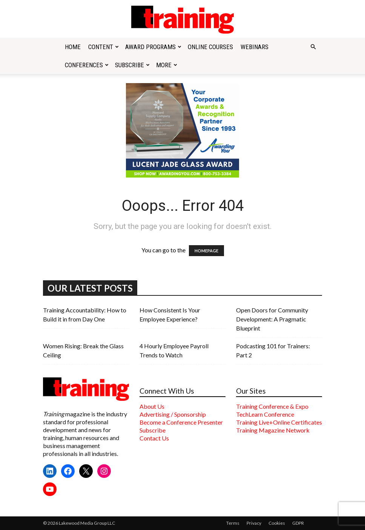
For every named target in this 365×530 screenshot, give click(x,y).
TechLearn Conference (265, 414)
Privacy (254, 523)
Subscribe (132, 65)
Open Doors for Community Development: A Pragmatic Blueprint (272, 319)
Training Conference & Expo (272, 406)
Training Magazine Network (273, 430)
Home (73, 47)
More (166, 65)
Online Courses (210, 47)
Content (103, 47)
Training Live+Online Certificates (279, 422)
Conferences (87, 65)
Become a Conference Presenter (181, 422)
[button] (313, 47)
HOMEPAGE (206, 250)
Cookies (276, 523)
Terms (232, 523)
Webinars (254, 47)
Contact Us (154, 438)
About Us (152, 406)
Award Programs (153, 47)
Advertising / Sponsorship (173, 414)
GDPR (298, 523)
